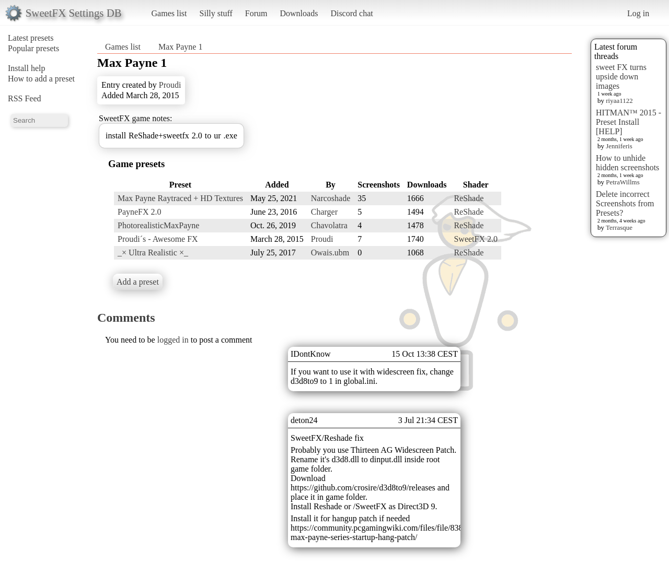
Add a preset (138, 281)
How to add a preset (41, 78)
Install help (26, 68)
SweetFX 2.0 (476, 239)
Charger (324, 211)
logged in (173, 339)
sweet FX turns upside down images (621, 76)
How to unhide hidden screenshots (627, 163)
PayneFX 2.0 (140, 211)
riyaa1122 (619, 100)
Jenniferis (619, 146)
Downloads (299, 13)
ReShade (468, 198)
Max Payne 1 (180, 46)
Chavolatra (329, 225)
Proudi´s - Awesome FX (158, 239)
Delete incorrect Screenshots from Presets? (625, 203)
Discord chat (351, 13)
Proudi (170, 84)
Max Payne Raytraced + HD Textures (180, 198)
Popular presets (33, 48)
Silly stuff (216, 13)
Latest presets (31, 37)
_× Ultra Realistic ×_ (153, 252)
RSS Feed (24, 98)
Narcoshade (331, 198)
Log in (638, 13)
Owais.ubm (330, 252)
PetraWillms (622, 182)
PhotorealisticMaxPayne (158, 225)
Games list (169, 13)
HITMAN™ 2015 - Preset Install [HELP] (628, 122)
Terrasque (619, 227)
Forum (256, 13)
